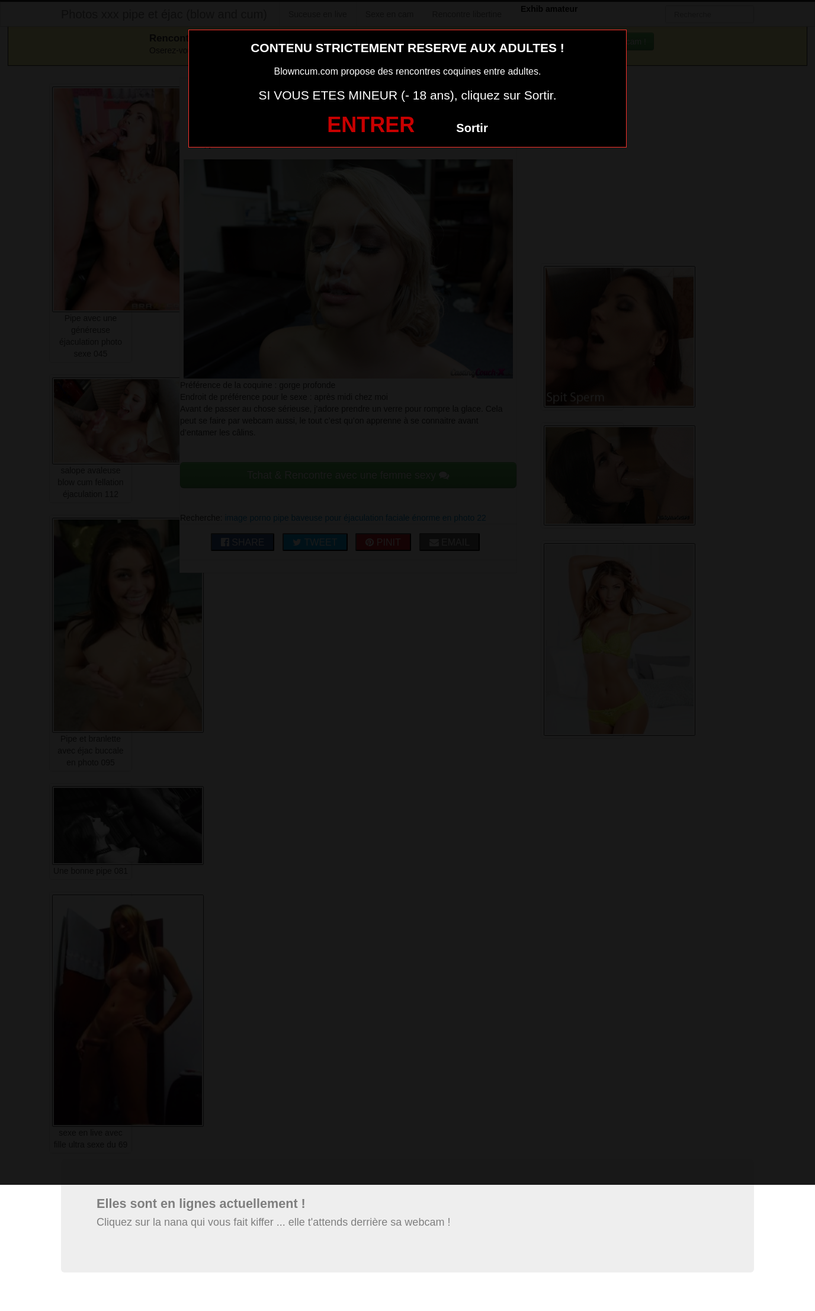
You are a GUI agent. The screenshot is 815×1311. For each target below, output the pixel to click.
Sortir (471, 127)
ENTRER (371, 125)
